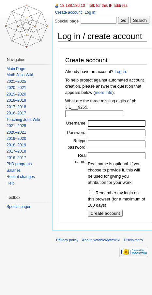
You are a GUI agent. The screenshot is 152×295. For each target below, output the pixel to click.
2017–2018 (16, 107)
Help (11, 183)
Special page (66, 21)
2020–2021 (16, 87)
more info (103, 92)
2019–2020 (16, 94)
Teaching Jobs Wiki (23, 119)
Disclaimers (133, 240)
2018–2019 (16, 100)
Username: (76, 123)
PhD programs (19, 164)
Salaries (14, 170)
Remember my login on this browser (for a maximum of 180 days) (116, 199)
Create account (68, 12)
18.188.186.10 (72, 5)
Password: (77, 132)
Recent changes (21, 176)
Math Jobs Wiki (20, 75)
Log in (120, 71)
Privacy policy (67, 240)
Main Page (16, 68)
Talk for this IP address (108, 5)
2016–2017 (16, 113)
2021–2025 (16, 81)
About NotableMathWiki (101, 240)
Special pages (19, 206)
